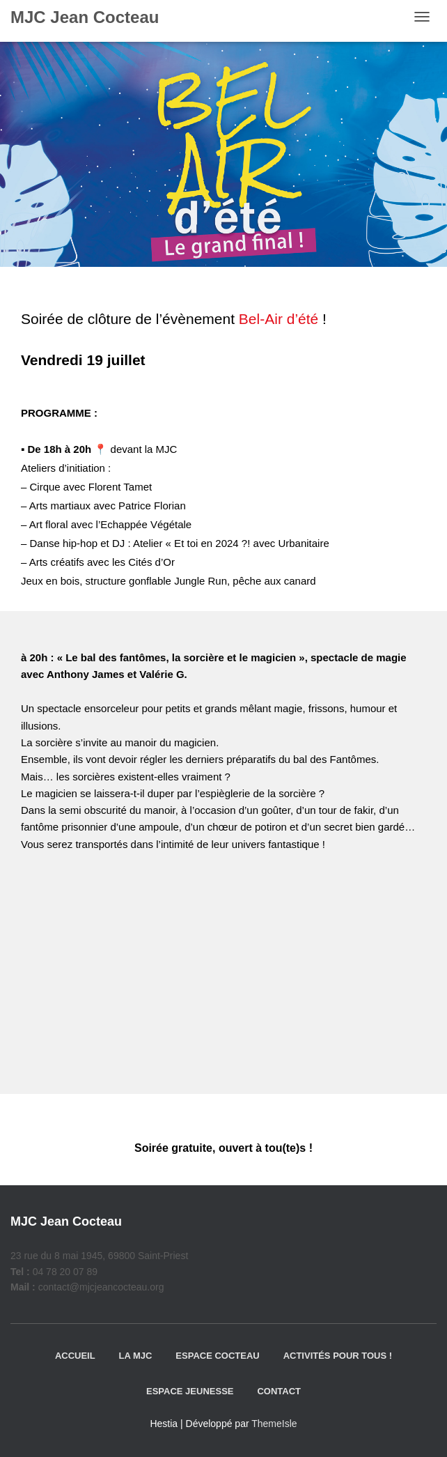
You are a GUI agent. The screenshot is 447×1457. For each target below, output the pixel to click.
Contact (279, 1391)
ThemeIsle (274, 1423)
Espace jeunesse (189, 1391)
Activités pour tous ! (338, 1355)
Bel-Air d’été (278, 319)
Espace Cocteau (217, 1355)
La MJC (135, 1355)
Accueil (75, 1355)
